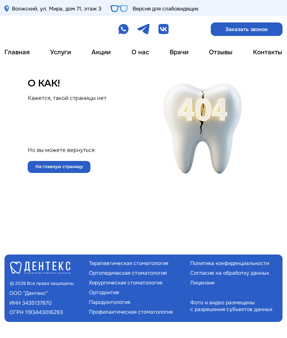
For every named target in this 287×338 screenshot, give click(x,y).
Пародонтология (109, 302)
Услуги (60, 52)
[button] (247, 29)
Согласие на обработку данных (229, 273)
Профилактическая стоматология (131, 311)
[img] (34, 29)
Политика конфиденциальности (229, 263)
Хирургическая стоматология (125, 282)
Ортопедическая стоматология (128, 273)
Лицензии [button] (202, 282)
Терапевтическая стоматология (128, 263)
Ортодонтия (104, 292)
